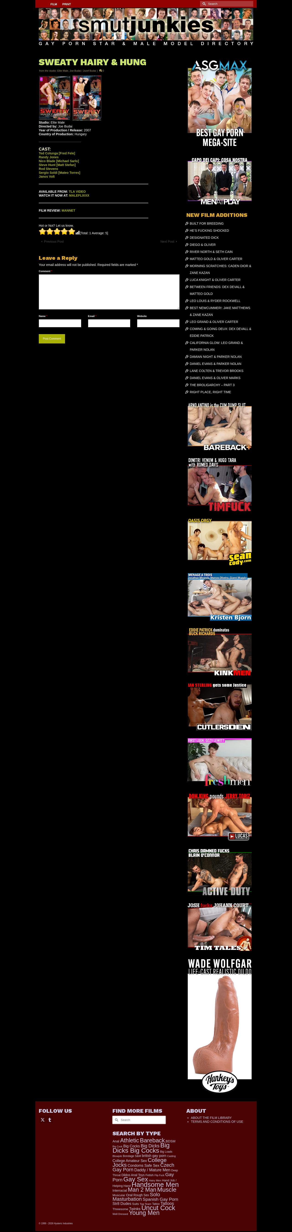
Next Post (167, 241)
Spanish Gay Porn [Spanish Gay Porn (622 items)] (160, 1199)
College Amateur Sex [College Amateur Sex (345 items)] (129, 1161)
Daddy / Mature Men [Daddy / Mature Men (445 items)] (152, 1170)
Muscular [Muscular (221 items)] (118, 1195)
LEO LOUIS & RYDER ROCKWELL (215, 301)
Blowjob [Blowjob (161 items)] (117, 1156)
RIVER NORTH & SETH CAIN (211, 252)
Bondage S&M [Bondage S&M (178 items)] (132, 1156)
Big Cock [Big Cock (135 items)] (117, 1146)
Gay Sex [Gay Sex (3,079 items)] (135, 1179)
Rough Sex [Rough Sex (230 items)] (141, 1195)
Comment (45, 271)
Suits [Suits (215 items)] (135, 1204)
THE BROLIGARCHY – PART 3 (212, 385)
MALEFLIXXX (79, 195)
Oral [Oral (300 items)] (129, 1195)
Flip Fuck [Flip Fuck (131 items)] (159, 1175)
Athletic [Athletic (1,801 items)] (129, 1140)
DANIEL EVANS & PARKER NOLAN (215, 364)
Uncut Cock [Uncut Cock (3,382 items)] (158, 1207)
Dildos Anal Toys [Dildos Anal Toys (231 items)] (132, 1175)
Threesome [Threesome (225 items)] (120, 1209)
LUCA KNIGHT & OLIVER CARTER (215, 280)
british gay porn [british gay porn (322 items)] (154, 1156)
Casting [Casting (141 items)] (171, 1156)
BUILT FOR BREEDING (207, 223)
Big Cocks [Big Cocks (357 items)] (131, 1146)
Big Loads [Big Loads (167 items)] (166, 1151)
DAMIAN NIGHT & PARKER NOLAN (216, 357)
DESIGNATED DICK (204, 237)
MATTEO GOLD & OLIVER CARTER (216, 259)
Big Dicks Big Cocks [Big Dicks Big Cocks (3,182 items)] (140, 1147)
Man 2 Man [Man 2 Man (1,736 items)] (142, 1189)
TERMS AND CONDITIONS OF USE (217, 1121)
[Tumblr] (50, 1119)
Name (43, 316)
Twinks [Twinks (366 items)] (135, 1209)
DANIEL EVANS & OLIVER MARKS (215, 378)
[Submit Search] (203, 4)
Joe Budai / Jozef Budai (83, 70)
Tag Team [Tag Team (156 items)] (145, 1203)
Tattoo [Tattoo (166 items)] (156, 1204)
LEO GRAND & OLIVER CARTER (214, 322)
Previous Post (54, 241)
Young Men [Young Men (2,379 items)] (144, 1212)
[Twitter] (42, 1119)
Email (92, 316)
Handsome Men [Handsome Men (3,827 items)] (155, 1184)
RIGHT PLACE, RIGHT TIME (210, 392)
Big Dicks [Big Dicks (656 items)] (150, 1145)
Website (142, 316)
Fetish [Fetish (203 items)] (150, 1175)
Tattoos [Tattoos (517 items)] (167, 1203)
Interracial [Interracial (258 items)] (119, 1190)
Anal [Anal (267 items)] (115, 1141)
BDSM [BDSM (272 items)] (170, 1141)
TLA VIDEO (77, 191)
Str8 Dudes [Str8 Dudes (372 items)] (121, 1203)
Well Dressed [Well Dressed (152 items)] (120, 1214)
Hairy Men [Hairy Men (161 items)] (155, 1180)
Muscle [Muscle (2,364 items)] (166, 1189)
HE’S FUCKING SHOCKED (209, 230)
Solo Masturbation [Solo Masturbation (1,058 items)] (136, 1197)
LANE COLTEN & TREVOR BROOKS (216, 371)
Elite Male (62, 70)
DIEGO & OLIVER (203, 245)
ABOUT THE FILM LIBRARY (211, 1118)
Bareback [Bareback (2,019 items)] (152, 1140)
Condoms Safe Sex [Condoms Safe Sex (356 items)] (143, 1165)
